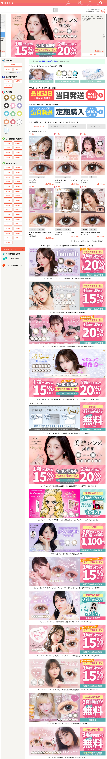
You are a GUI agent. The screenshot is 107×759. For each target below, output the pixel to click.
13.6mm (17, 210)
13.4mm (17, 205)
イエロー (19, 117)
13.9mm (8, 219)
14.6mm (17, 233)
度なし (18, 69)
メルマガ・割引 (79, 5)
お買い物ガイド (68, 5)
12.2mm (17, 177)
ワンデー (8, 81)
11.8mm (17, 167)
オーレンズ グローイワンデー (90, 232)
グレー (19, 100)
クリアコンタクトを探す (93, 81)
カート (102, 10)
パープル (19, 108)
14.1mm (17, 143)
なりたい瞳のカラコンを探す (67, 81)
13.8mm (17, 214)
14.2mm (8, 148)
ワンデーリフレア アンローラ (64, 232)
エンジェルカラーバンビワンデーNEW (40, 233)
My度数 (13, 64)
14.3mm (17, 148)
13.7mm (8, 214)
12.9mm (8, 196)
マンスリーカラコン (57, 126)
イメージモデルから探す (41, 81)
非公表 (8, 242)
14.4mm (8, 152)
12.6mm (17, 186)
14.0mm (8, 143)
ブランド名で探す (12, 265)
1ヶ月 (8, 86)
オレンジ (6, 125)
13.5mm (8, 210)
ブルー (6, 117)
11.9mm (8, 172)
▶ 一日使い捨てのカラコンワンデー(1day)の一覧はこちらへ (88, 241)
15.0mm (17, 157)
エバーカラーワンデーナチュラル (66, 180)
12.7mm (8, 191)
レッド (12, 125)
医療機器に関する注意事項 (48, 61)
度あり (8, 69)
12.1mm (8, 177)
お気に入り (90, 5)
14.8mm (8, 157)
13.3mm (8, 205)
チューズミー (33, 180)
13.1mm (8, 200)
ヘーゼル (13, 100)
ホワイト (19, 125)
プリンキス (84, 180)
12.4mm (17, 182)
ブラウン (6, 100)
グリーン (13, 117)
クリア (6, 133)
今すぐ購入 (88, 54)
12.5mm (8, 186)
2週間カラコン (77, 126)
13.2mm (17, 200)
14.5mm (17, 152)
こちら (18, 72)
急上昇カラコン (96, 126)
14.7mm (8, 238)
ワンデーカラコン (38, 126)
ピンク (12, 108)
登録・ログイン (100, 5)
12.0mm (17, 172)
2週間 (18, 81)
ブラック (6, 108)
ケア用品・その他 (13, 258)
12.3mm (8, 182)
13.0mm (17, 196)
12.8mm (17, 191)
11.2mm (8, 167)
